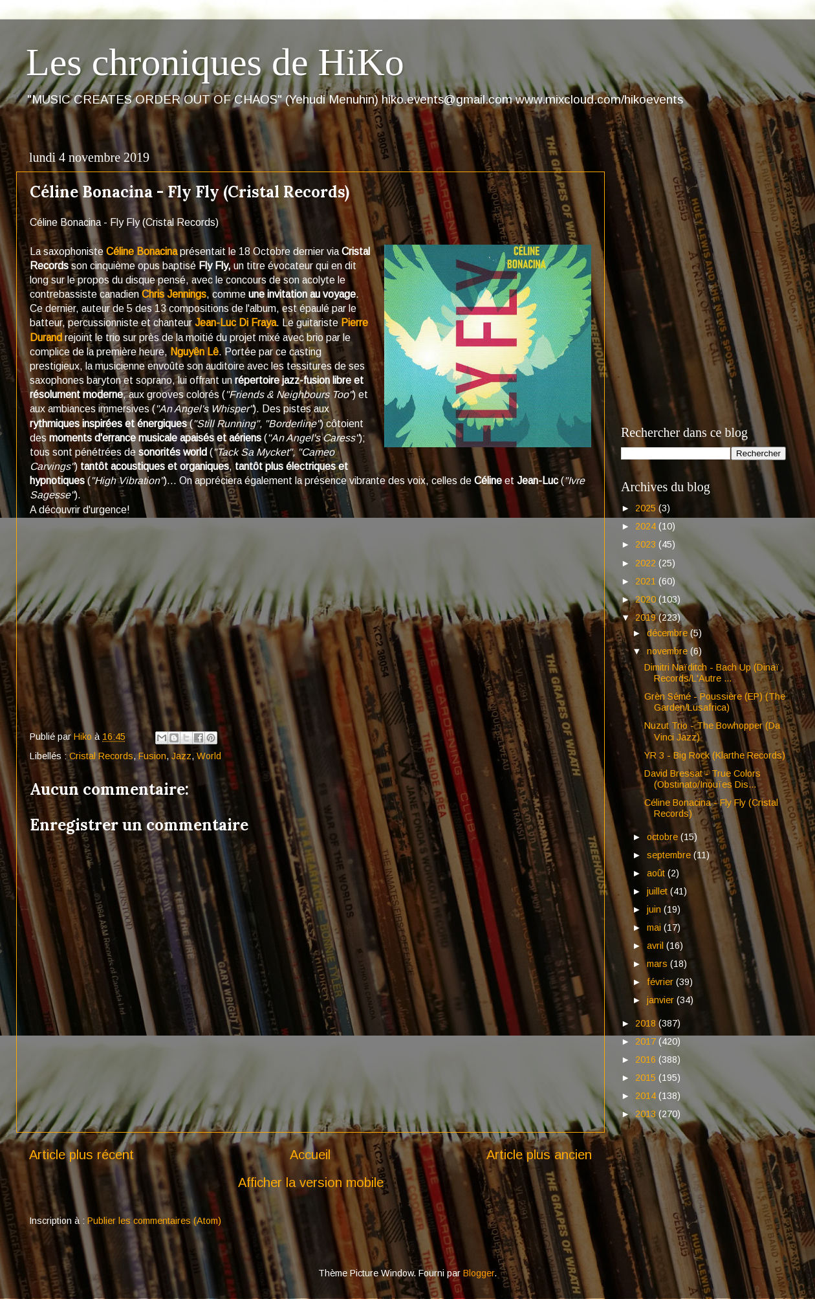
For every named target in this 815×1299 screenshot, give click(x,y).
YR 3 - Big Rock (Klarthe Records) (714, 755)
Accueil (310, 1155)
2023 (646, 544)
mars (658, 964)
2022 (646, 563)
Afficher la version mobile (311, 1182)
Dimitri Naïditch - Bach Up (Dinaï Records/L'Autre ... (711, 672)
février (661, 982)
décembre (668, 633)
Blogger (478, 1273)
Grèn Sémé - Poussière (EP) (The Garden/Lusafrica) (714, 702)
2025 (646, 508)
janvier (662, 1000)
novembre (668, 651)
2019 (646, 617)
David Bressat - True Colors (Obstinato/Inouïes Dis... (702, 779)
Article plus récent (81, 1155)
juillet (658, 891)
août (657, 873)
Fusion (152, 756)
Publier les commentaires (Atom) (154, 1221)
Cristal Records (101, 756)
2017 (646, 1041)
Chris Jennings (174, 294)
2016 (646, 1059)
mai (655, 927)
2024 (646, 526)
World (209, 756)
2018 (646, 1023)
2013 (646, 1114)
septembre (670, 855)
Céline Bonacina (141, 251)
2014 (646, 1096)
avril (656, 945)
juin (655, 909)
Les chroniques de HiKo (215, 62)
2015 (646, 1077)
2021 (646, 581)
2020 (646, 599)
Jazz (181, 756)
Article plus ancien (539, 1155)
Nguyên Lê (194, 351)
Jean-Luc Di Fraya (235, 322)
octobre (663, 837)
